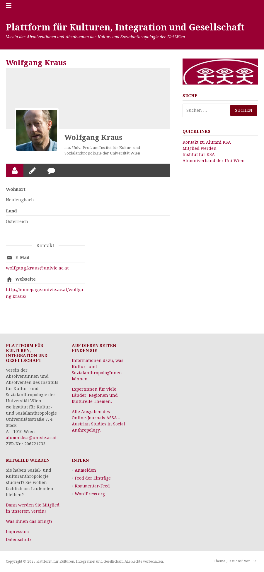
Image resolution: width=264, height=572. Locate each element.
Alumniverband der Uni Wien (214, 160)
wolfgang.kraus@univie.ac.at (37, 268)
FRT (254, 561)
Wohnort (15, 189)
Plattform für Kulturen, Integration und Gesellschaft (125, 27)
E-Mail (22, 257)
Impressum (17, 531)
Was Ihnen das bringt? (29, 521)
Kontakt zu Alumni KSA (207, 142)
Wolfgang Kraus (93, 137)
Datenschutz (19, 539)
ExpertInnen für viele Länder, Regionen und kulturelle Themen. (95, 395)
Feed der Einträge (93, 478)
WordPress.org (90, 494)
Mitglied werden (200, 148)
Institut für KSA (199, 154)
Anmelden (85, 470)
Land (11, 211)
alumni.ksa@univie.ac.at (31, 437)
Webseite (25, 279)
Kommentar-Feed (92, 486)
